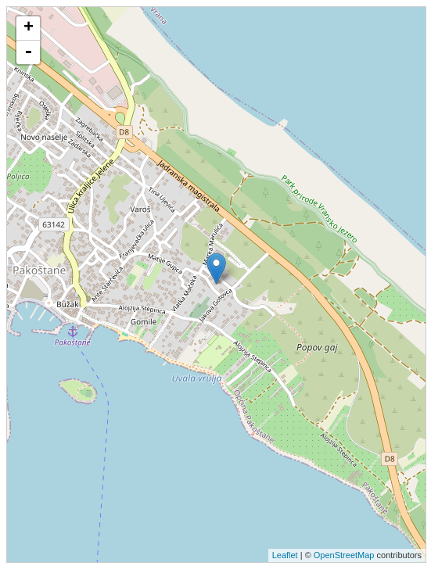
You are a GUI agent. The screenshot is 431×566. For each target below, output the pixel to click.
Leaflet (285, 555)
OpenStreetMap (344, 555)
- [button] (28, 52)
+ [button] (28, 28)
